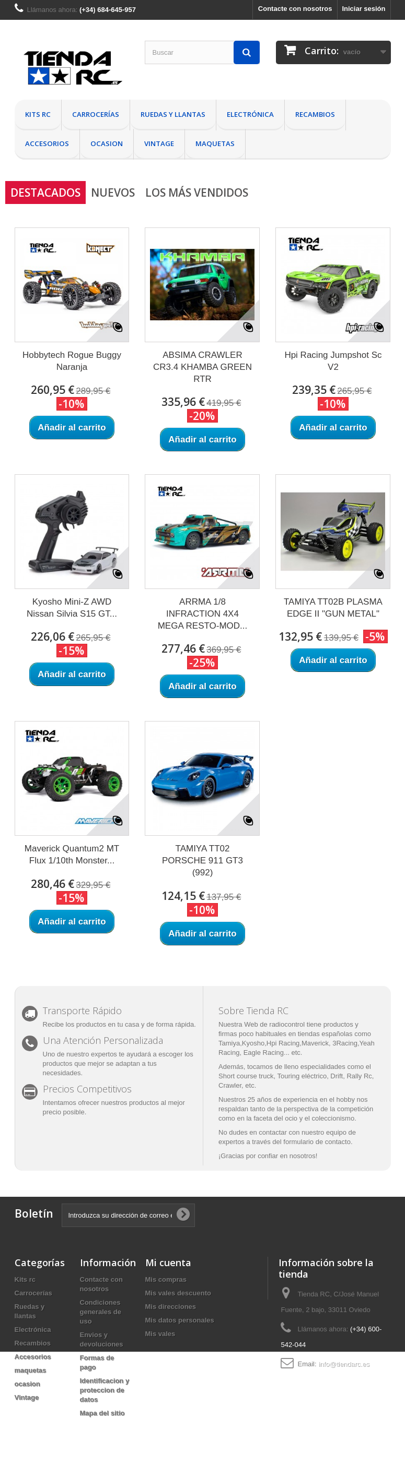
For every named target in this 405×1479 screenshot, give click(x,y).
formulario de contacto (317, 1142)
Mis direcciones (170, 1306)
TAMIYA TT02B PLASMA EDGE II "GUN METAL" (333, 608)
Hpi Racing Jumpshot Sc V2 (332, 361)
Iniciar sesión (363, 9)
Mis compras (166, 1279)
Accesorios (47, 143)
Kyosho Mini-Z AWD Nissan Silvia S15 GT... (72, 608)
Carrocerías (95, 114)
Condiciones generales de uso (101, 1311)
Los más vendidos (196, 192)
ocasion (106, 143)
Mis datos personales (179, 1320)
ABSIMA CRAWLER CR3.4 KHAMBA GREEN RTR (202, 367)
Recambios (315, 114)
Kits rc (38, 114)
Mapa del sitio (102, 1413)
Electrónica (250, 114)
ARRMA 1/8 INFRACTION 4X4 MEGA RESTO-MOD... (203, 614)
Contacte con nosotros (295, 9)
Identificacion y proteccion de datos (105, 1390)
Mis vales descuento (178, 1293)
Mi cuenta (168, 1262)
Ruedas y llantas (173, 114)
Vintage (159, 143)
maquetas (215, 143)
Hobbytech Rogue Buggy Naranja (71, 361)
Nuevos (113, 192)
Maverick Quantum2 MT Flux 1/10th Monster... (72, 854)
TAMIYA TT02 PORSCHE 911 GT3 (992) (202, 860)
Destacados (45, 192)
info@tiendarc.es (343, 1364)
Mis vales (160, 1334)
